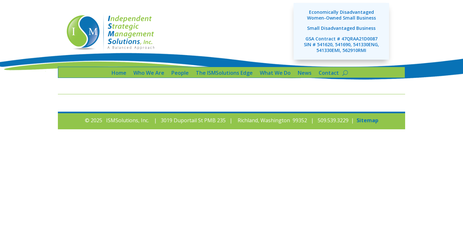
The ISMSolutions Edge (224, 73)
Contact (329, 73)
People (180, 73)
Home (119, 73)
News (305, 73)
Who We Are (148, 73)
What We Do (275, 73)
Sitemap (367, 120)
